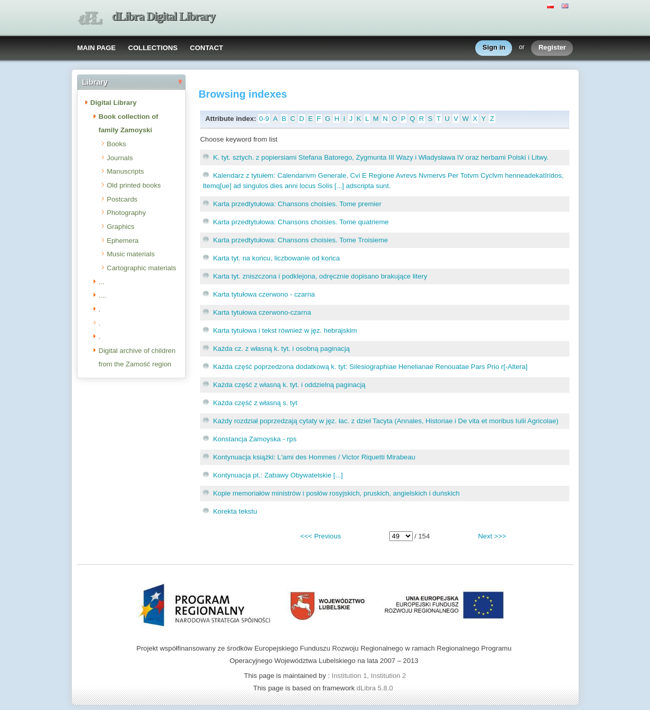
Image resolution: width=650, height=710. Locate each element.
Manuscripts (125, 171)
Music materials (131, 254)
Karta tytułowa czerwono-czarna (262, 312)
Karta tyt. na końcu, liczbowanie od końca (276, 258)
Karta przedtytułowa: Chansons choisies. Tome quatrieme (301, 222)
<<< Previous (320, 536)
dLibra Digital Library (164, 16)
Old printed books (134, 185)
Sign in (493, 48)
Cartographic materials (141, 268)
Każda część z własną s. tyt (255, 403)
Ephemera (123, 240)
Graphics (120, 226)
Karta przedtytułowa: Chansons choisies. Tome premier (297, 204)
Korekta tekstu (235, 511)
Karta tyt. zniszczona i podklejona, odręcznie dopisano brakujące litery (320, 276)
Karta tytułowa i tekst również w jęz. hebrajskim (285, 330)
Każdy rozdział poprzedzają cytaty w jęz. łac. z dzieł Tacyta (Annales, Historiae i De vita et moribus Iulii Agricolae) (385, 421)
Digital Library (113, 102)
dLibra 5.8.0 (376, 688)
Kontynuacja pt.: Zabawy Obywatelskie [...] (278, 475)
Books (116, 144)
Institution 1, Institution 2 (368, 676)
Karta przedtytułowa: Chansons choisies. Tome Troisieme (300, 240)
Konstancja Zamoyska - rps (254, 439)
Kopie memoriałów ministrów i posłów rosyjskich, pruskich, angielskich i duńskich (336, 493)
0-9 (264, 118)
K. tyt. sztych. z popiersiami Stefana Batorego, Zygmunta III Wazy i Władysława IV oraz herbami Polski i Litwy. (381, 157)
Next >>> (492, 536)
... (101, 282)
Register (552, 48)
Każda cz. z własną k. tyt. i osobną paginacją (281, 348)
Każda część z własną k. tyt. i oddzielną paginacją (289, 385)
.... (103, 295)
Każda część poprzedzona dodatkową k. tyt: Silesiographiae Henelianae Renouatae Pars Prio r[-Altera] (370, 367)
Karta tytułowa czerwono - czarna (264, 294)
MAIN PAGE (96, 48)
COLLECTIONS (153, 48)
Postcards (122, 199)
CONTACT (206, 48)
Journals (120, 158)
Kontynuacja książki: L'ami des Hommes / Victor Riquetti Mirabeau (314, 457)
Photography (126, 213)
